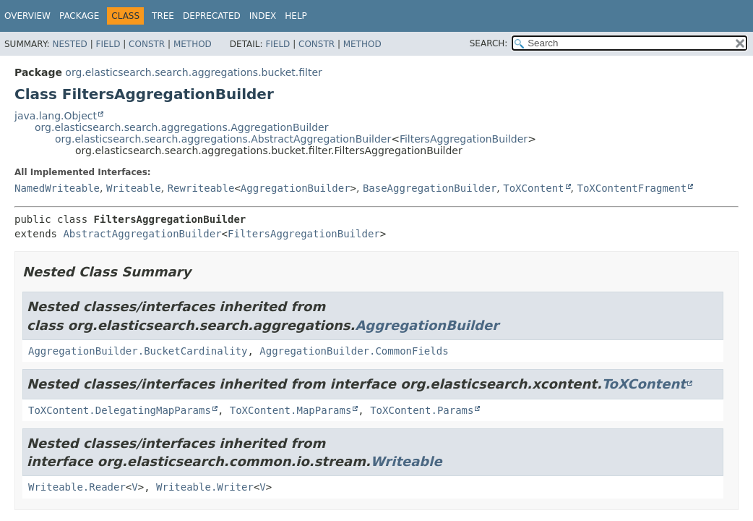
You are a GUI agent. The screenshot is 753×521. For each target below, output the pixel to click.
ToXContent (533, 188)
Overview (27, 16)
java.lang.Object (55, 116)
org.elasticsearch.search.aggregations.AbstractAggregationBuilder (223, 139)
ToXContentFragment (632, 188)
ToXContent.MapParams (291, 410)
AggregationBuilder (295, 188)
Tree (163, 16)
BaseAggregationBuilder (429, 188)
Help (296, 16)
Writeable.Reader (77, 487)
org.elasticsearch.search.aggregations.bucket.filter (193, 72)
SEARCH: (489, 43)
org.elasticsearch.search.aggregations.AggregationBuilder (181, 127)
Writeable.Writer (205, 487)
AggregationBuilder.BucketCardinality (137, 351)
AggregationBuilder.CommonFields (353, 351)
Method (192, 44)
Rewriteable (201, 188)
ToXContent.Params (421, 410)
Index (263, 16)
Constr (147, 44)
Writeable (133, 188)
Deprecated (212, 16)
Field (107, 44)
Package (79, 16)
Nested (69, 44)
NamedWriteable (57, 188)
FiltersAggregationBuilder (464, 139)
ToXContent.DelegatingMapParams (119, 410)
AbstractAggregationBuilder (142, 234)
